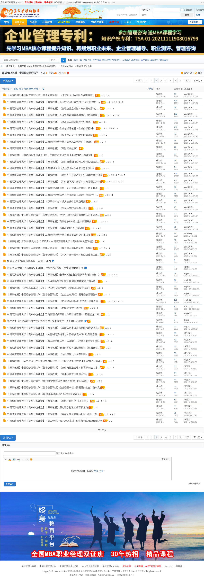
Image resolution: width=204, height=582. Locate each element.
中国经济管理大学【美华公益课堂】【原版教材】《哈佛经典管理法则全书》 (47, 374)
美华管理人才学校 (111, 566)
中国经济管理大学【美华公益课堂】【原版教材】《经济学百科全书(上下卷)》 (48, 401)
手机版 (179, 566)
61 (175, 160)
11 (175, 147)
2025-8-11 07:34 (191, 183)
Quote (22, 459)
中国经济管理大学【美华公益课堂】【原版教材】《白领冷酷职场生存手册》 (47, 208)
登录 (96, 471)
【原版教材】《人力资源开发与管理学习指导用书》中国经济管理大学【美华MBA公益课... (54, 361)
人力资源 (126, 60)
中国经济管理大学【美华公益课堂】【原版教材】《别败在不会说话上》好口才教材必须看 (54, 175)
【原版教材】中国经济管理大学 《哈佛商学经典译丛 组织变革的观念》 (44, 394)
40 (175, 340)
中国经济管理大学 (48, 566)
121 (175, 300)
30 (175, 406)
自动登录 (186, 10)
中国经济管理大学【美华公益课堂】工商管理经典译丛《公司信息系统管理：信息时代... (53, 188)
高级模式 (166, 459)
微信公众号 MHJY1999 (104, 2)
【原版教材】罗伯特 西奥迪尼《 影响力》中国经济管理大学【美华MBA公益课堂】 (51, 241)
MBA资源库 (64, 22)
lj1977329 (188, 306)
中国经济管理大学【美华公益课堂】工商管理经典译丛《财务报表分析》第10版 (48, 235)
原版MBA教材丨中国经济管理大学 (76, 66)
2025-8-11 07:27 (191, 216)
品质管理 (135, 60)
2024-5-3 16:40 (190, 336)
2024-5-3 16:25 (190, 369)
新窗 (151, 89)
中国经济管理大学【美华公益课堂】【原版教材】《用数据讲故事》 (42, 148)
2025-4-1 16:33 (190, 269)
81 (175, 227)
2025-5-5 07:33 (190, 243)
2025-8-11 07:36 (191, 169)
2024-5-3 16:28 (190, 355)
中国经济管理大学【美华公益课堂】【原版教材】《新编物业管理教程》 (45, 308)
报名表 (33, 22)
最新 (16, 89)
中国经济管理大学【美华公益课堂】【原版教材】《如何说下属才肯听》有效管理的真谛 (53, 181)
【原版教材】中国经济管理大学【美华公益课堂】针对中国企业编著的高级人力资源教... (53, 215)
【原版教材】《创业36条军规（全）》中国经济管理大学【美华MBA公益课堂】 (49, 288)
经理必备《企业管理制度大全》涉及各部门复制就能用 (35, 321)
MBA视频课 (97, 22)
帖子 (53, 60)
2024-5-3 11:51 (190, 409)
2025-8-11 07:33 (191, 189)
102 (175, 114)
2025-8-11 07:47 (191, 123)
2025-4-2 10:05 (190, 262)
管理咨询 (164, 60)
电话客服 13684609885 (83, 2)
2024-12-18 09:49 (191, 289)
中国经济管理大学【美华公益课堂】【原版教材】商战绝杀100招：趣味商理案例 (49, 221)
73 (175, 134)
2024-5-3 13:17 (190, 382)
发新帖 (7, 81)
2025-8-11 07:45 (191, 136)
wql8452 (187, 273)
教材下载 (78, 60)
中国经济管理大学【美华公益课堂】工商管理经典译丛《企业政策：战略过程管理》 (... (52, 195)
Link (18, 459)
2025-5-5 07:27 (190, 249)
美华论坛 (19, 22)
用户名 (145, 10)
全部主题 (6, 89)
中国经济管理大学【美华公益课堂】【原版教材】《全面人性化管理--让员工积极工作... (53, 414)
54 (175, 379)
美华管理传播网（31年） (12, 2)
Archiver (168, 566)
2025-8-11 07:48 (191, 116)
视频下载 (87, 60)
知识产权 (142, 22)
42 (175, 213)
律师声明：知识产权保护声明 (148, 566)
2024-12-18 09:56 (191, 276)
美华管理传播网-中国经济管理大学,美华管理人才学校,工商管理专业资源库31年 (1, 66)
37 (175, 154)
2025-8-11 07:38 (191, 156)
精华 (31, 89)
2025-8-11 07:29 (191, 209)
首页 (6, 22)
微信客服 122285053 (63, 2)
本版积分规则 (194, 483)
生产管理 (145, 60)
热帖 (26, 89)
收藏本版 (188, 73)
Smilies (31, 459)
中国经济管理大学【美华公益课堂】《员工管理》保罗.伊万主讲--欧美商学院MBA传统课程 (55, 421)
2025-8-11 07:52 (191, 96)
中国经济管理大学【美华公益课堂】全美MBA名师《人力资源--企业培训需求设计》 (51, 168)
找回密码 (200, 10)
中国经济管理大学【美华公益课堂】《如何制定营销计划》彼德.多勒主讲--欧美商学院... (53, 334)
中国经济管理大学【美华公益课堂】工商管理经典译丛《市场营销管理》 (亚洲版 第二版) (53, 314)
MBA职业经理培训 (90, 566)
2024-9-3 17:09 (190, 316)
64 (175, 107)
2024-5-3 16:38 (190, 349)
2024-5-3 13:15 (190, 389)
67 (175, 306)
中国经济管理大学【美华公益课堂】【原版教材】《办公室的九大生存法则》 (47, 354)
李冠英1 (187, 333)
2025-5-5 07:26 (190, 256)
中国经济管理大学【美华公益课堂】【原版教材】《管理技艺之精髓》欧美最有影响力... (53, 108)
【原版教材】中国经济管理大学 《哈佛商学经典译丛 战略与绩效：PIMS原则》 (48, 381)
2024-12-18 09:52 (191, 282)
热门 (21, 89)
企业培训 (154, 60)
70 (175, 94)
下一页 (197, 80)
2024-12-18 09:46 (191, 302)
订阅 (200, 73)
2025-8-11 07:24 (191, 229)
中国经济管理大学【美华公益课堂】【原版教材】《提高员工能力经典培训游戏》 (50, 122)
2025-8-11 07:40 (191, 150)
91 (175, 413)
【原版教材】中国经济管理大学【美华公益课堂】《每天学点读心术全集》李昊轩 (50, 248)
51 (175, 140)
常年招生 (97, 60)
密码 (144, 14)
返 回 (140, 80)
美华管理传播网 (29, 566)
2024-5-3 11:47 (190, 415)
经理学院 (80, 22)
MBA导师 (106, 60)
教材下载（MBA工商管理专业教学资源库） (37, 66)
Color (10, 459)
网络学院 (48, 2)
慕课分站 (114, 22)
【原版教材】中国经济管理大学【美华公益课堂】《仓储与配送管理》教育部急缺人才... (53, 367)
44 (175, 286)
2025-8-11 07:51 (191, 103)
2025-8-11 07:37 (191, 163)
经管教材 (47, 22)
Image (14, 459)
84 (175, 399)
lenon (186, 320)
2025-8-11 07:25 (191, 223)
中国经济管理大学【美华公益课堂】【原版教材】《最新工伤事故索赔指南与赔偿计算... (53, 328)
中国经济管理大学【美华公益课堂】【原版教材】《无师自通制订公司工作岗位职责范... (53, 161)
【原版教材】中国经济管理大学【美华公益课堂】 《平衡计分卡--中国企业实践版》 (51, 95)
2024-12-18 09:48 (191, 296)
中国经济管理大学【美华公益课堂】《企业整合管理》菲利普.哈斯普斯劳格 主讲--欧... (52, 281)
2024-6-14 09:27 (191, 329)
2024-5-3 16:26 (190, 362)
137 (175, 127)
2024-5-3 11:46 (190, 422)
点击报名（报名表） (34, 2)
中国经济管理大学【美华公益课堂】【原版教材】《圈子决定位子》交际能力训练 (50, 135)
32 (175, 187)
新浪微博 (127, 566)
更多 (36, 89)
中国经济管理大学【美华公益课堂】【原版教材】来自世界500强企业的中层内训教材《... (54, 102)
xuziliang (188, 233)
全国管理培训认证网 (69, 566)
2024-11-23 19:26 (191, 309)
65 (175, 366)
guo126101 (188, 94)
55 (175, 293)
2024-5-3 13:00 (190, 402)
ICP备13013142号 (125, 575)
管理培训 (116, 60)
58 (175, 253)
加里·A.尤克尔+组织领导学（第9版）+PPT (29, 261)
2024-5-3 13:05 (190, 395)
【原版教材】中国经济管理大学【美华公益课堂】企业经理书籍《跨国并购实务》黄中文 (53, 387)
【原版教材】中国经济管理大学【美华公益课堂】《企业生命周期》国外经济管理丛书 (52, 294)
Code (27, 459)
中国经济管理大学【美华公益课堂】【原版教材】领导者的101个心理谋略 (45, 228)
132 (175, 180)
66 (175, 333)
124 (175, 174)
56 (175, 353)
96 (175, 220)
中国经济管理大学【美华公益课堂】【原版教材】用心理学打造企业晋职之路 (47, 407)
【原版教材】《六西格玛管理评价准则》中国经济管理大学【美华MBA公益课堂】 (50, 155)
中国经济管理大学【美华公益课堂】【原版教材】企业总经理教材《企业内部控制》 (51, 128)
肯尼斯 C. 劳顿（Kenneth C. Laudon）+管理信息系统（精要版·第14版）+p (45, 268)
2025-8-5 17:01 (190, 236)
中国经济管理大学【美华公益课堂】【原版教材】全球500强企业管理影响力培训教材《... (54, 274)
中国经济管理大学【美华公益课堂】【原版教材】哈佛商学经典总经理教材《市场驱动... (53, 347)
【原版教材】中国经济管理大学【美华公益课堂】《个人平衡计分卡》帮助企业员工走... (53, 254)
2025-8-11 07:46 (191, 130)
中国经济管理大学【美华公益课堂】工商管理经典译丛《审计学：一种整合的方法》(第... (53, 341)
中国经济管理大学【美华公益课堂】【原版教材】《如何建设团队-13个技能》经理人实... (53, 301)
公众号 (127, 22)
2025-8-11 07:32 (191, 203)
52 (175, 280)
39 (175, 386)
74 (175, 167)
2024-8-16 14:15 (191, 322)
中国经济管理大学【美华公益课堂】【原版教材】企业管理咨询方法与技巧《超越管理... (53, 115)
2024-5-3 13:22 (190, 375)
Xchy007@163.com (106, 575)
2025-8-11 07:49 (191, 110)
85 (175, 233)
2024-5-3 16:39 (190, 342)
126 (175, 100)
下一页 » (102, 430)
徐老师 (159, 94)
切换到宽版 (202, 2)
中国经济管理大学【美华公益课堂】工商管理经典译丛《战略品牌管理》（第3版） (50, 142)
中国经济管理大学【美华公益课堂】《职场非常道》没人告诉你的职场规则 (46, 201)
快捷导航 (194, 22)
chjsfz (186, 326)
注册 (198, 14)
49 (175, 200)
